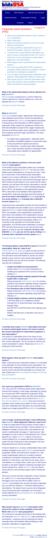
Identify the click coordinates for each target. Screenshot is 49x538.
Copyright (17, 535)
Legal (43, 18)
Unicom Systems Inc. (10, 251)
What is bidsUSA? (14, 40)
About (30, 23)
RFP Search (19, 13)
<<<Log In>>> (39, 28)
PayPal (21, 269)
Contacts (20, 23)
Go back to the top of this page (13, 105)
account (30, 196)
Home (7, 13)
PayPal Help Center (28, 281)
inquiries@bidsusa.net (27, 493)
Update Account (10, 18)
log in (17, 201)
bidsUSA (9, 94)
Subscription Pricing (28, 18)
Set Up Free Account (36, 13)
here (19, 199)
